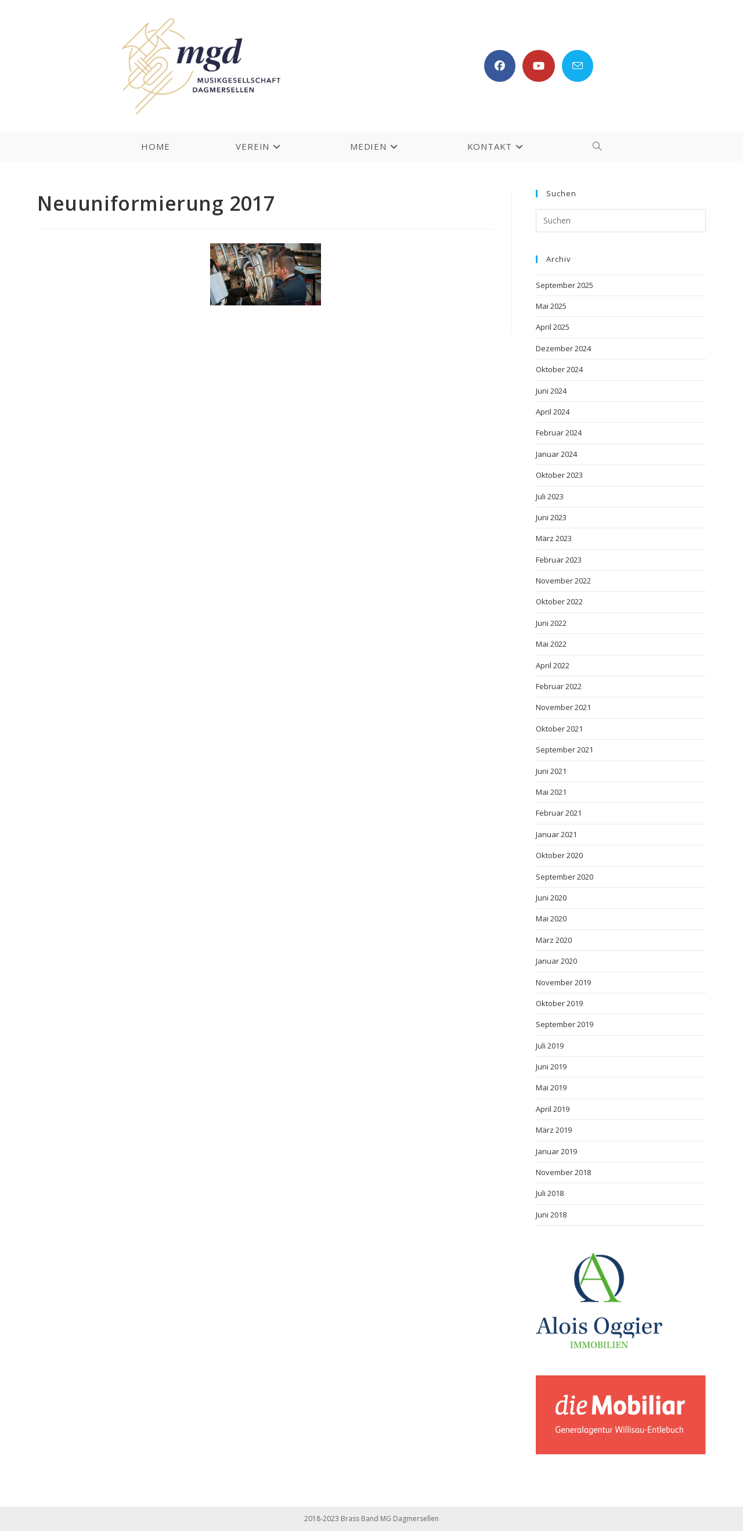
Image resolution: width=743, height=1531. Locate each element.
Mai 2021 (551, 792)
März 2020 (554, 940)
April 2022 (552, 665)
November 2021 (563, 707)
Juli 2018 (550, 1193)
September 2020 (564, 876)
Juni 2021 (551, 771)
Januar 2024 (556, 454)
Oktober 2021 (559, 728)
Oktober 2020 (559, 855)
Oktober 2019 (559, 1003)
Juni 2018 (551, 1214)
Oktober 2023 (559, 475)
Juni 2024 (551, 391)
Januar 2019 (556, 1151)
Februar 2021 (559, 813)
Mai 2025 (551, 306)
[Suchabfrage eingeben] (621, 220)
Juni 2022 (551, 623)
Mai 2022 (551, 644)
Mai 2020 (551, 918)
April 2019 (552, 1109)
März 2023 (554, 538)
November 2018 (563, 1172)
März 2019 (554, 1130)
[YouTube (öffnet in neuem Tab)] (538, 66)
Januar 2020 (556, 961)
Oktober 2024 (559, 369)
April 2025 (552, 327)
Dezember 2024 (563, 348)
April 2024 (552, 411)
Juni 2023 (551, 517)
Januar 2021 (556, 834)
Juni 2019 (551, 1066)
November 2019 (563, 982)
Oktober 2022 (559, 601)
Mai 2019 (551, 1087)
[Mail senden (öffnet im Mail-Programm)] (577, 66)
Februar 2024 (559, 432)
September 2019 (564, 1024)
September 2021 (564, 749)
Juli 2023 (550, 496)
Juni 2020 (551, 897)
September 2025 (564, 285)
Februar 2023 (559, 559)
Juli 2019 (550, 1045)
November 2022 (563, 580)
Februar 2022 (559, 686)
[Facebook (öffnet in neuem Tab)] (499, 66)
